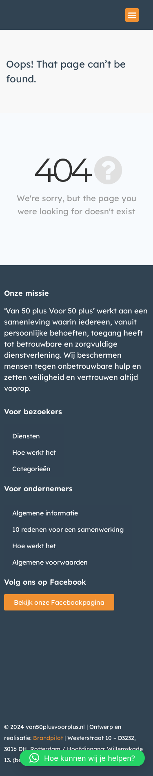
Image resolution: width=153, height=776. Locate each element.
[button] (132, 15)
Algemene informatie (45, 513)
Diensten (26, 436)
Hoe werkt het (34, 452)
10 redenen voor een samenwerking (68, 529)
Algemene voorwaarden (50, 562)
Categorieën (31, 469)
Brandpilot (48, 738)
